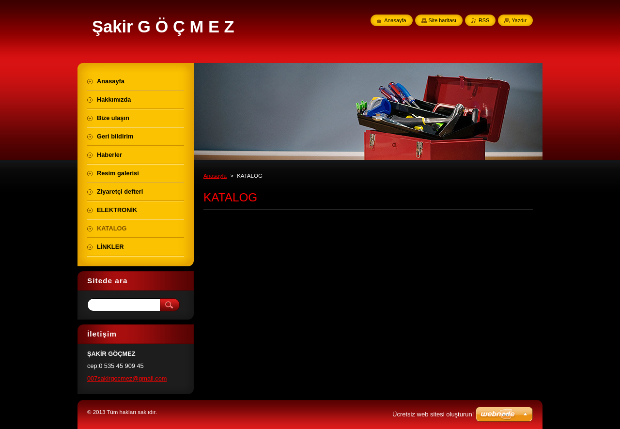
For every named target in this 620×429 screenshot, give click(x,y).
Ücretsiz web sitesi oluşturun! (433, 414)
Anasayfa (215, 176)
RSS (484, 20)
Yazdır (519, 20)
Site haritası (442, 20)
